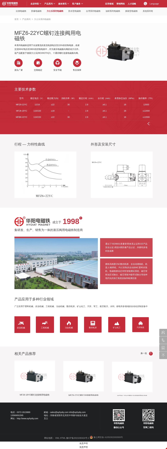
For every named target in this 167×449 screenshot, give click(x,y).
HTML (63, 438)
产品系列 (26, 19)
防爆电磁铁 (36, 11)
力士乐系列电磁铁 (55, 11)
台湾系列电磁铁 (93, 11)
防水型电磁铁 (74, 11)
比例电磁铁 (21, 11)
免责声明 (83, 443)
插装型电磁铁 (131, 11)
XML (57, 438)
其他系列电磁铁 (150, 11)
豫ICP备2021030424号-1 (77, 438)
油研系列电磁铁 (113, 11)
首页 (16, 19)
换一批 (147, 353)
